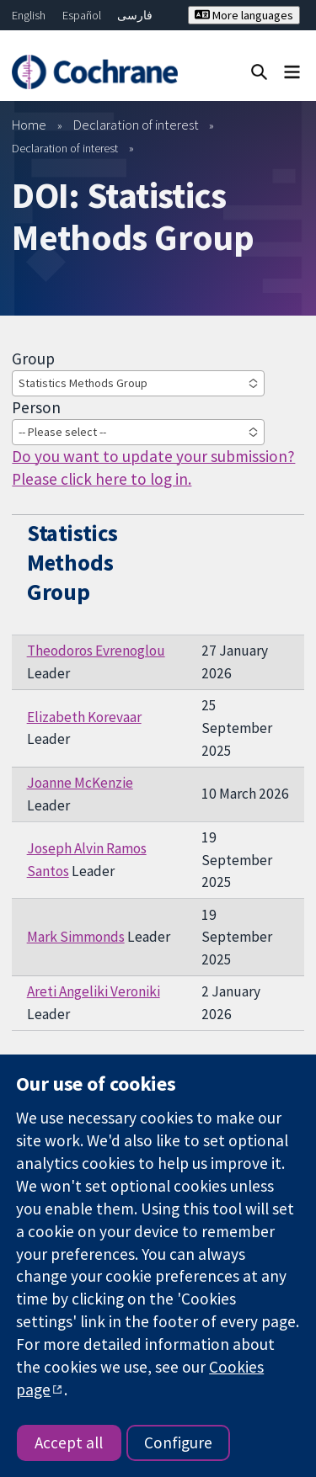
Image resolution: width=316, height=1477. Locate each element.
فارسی (135, 15)
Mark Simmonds (76, 936)
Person (36, 407)
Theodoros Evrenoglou (96, 650)
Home (29, 124)
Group (33, 358)
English (29, 15)
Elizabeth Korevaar (84, 717)
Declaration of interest (136, 124)
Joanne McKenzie (80, 782)
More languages (244, 15)
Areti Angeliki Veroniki (93, 991)
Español (81, 15)
